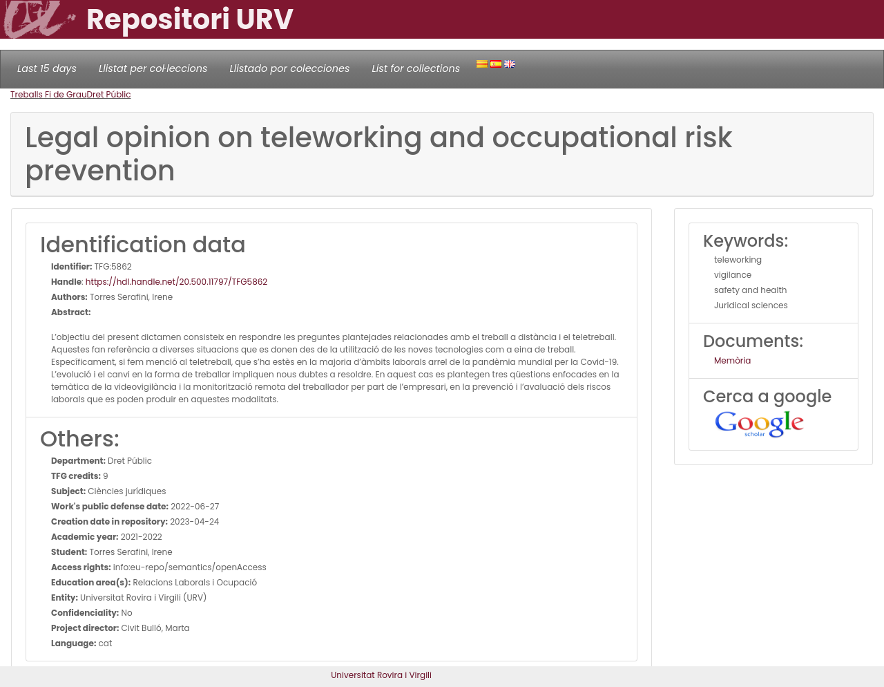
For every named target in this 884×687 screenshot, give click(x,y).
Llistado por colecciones (290, 68)
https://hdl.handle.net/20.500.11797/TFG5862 (176, 282)
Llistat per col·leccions (153, 68)
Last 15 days (47, 68)
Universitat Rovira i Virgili (381, 675)
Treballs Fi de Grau (48, 94)
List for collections (416, 68)
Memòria (732, 360)
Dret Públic (109, 94)
